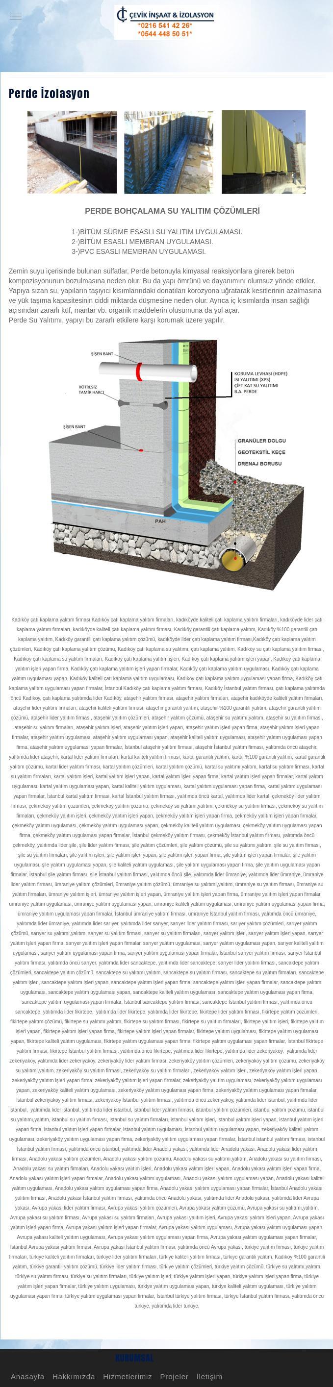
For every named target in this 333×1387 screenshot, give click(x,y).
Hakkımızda (72, 1376)
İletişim (208, 1376)
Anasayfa (26, 1376)
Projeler (173, 1376)
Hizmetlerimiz (126, 1376)
